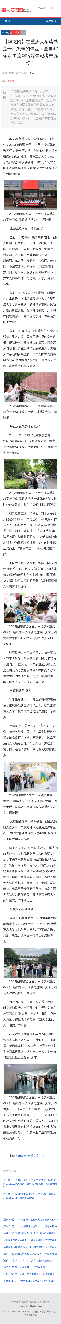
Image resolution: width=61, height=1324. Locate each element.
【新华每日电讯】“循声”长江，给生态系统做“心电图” (28, 1281)
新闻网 (5, 32)
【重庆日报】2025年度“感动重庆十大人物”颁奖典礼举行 (30, 1219)
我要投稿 (51, 21)
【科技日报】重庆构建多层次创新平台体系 (23, 1267)
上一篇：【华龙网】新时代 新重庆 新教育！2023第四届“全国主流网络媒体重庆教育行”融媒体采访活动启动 (30, 1184)
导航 (7, 21)
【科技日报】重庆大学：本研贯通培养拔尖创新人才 (27, 1260)
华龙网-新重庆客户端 (31, 1156)
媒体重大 (14, 32)
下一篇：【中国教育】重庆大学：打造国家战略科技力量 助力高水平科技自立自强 (29, 1196)
